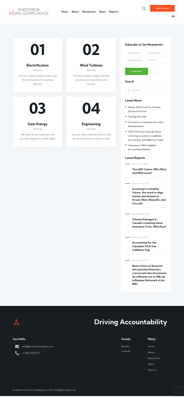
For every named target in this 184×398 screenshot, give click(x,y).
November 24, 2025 (141, 215)
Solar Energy (37, 125)
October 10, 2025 (139, 261)
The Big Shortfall (137, 117)
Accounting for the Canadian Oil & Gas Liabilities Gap (144, 247)
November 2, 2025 (140, 238)
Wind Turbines (91, 65)
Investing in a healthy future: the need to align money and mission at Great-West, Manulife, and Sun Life (149, 197)
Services (37, 70)
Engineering (91, 125)
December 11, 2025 (140, 184)
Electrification (38, 65)
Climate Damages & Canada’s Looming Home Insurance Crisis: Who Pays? (149, 224)
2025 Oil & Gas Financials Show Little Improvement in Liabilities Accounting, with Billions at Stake (146, 136)
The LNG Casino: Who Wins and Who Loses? (149, 172)
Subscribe (138, 72)
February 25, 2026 (140, 165)
